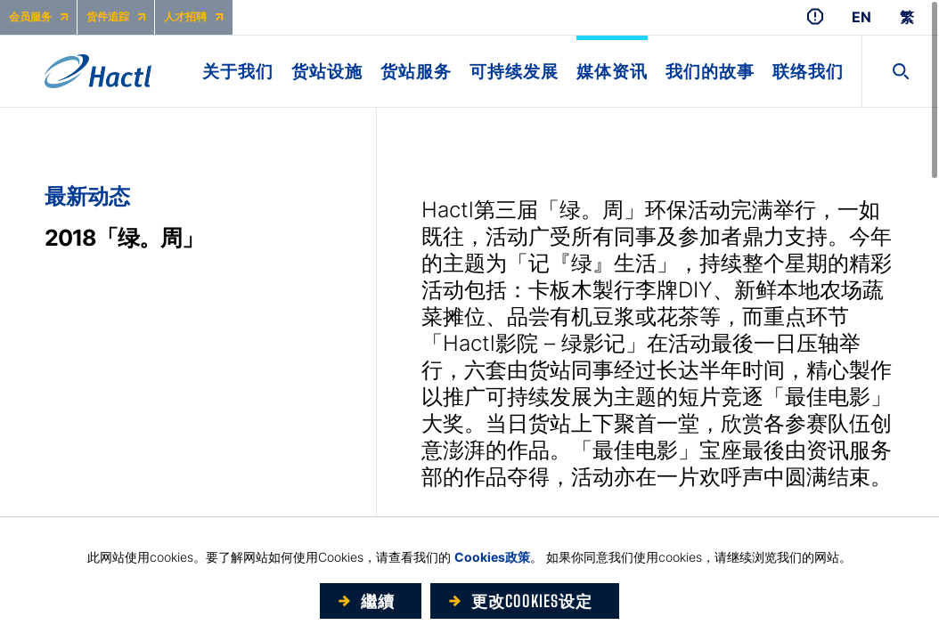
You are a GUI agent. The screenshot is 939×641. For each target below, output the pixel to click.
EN (861, 17)
